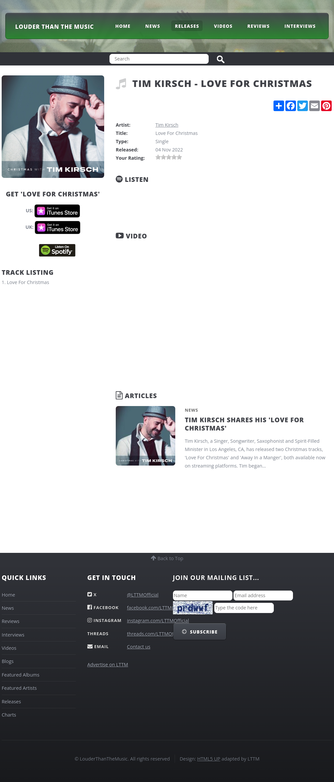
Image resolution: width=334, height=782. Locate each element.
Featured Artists (19, 688)
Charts (9, 715)
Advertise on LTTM (107, 664)
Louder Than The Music (54, 26)
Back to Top (170, 558)
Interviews (300, 25)
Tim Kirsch (166, 125)
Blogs (8, 661)
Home (122, 25)
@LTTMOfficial (142, 595)
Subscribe (204, 632)
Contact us (138, 646)
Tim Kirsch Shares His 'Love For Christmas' (244, 423)
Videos (223, 25)
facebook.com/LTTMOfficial (157, 607)
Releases (187, 25)
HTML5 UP (208, 759)
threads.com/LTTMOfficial (155, 634)
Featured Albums (20, 675)
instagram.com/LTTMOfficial (158, 620)
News (152, 25)
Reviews (258, 25)
